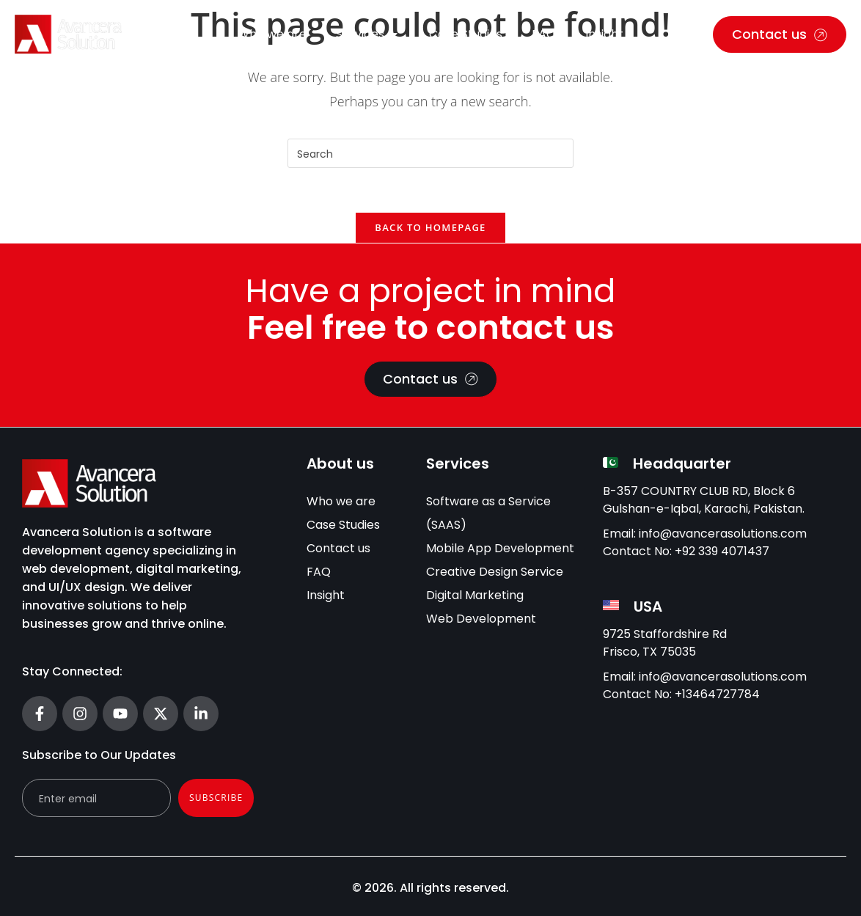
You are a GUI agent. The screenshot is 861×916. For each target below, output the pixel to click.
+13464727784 (717, 694)
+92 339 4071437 (722, 551)
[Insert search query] (430, 153)
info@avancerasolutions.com (723, 533)
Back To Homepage (430, 227)
